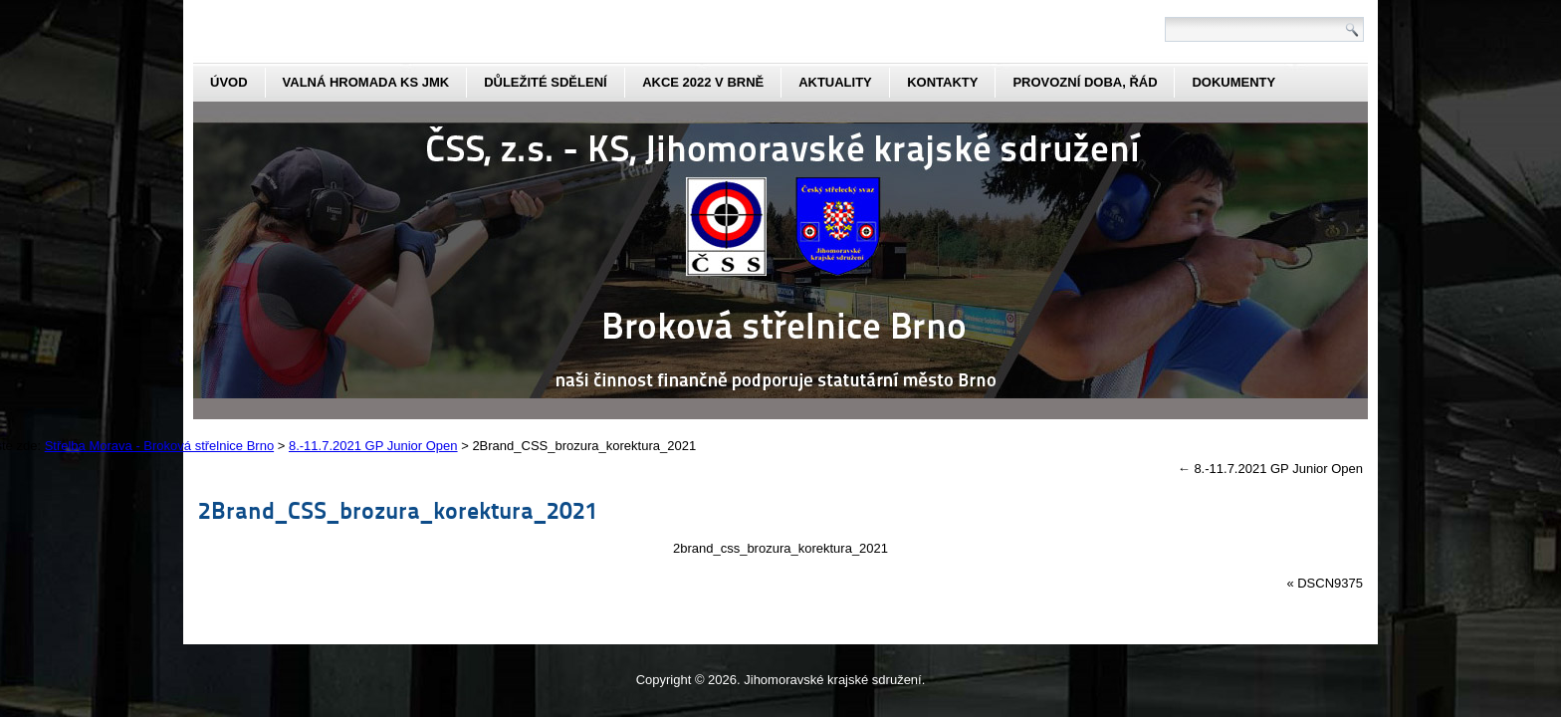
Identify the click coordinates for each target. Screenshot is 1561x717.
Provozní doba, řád (1084, 82)
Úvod (229, 82)
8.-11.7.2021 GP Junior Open (1270, 468)
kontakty (942, 82)
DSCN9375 (1330, 583)
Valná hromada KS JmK (366, 82)
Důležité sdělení (545, 82)
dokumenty (1233, 82)
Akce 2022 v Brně (703, 82)
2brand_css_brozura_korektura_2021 (780, 548)
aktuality (835, 82)
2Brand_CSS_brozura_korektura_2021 (398, 509)
